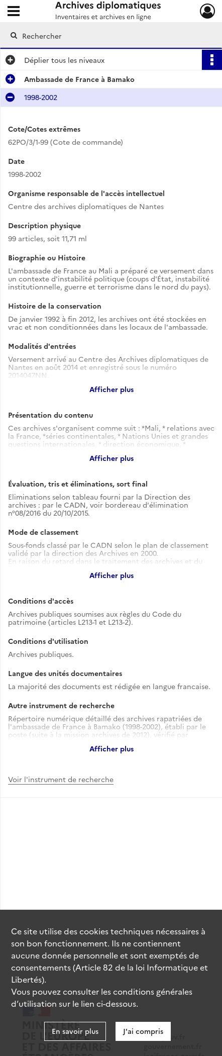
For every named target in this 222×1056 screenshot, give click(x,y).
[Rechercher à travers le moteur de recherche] (107, 36)
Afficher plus (111, 389)
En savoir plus (75, 1031)
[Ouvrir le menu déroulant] (14, 12)
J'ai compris (143, 1031)
